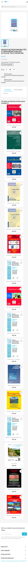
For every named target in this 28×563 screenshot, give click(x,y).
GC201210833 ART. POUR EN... (14, 177)
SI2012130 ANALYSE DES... (14, 385)
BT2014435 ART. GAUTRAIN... (14, 515)
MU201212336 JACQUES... (14, 203)
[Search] (14, 6)
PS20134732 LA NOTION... (14, 489)
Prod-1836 (14, 463)
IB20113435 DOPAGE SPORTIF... (14, 281)
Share (6, 69)
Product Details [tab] (18, 90)
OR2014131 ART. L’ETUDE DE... (14, 411)
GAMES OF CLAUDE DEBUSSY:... (14, 229)
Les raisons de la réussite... (14, 125)
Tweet (10, 69)
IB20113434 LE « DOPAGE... (14, 359)
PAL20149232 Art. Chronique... (14, 151)
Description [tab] (7, 90)
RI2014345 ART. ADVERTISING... (14, 307)
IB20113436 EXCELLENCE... (14, 333)
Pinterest (14, 69)
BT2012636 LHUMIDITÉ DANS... (14, 255)
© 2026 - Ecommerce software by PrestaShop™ (14, 561)
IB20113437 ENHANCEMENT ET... (14, 437)
